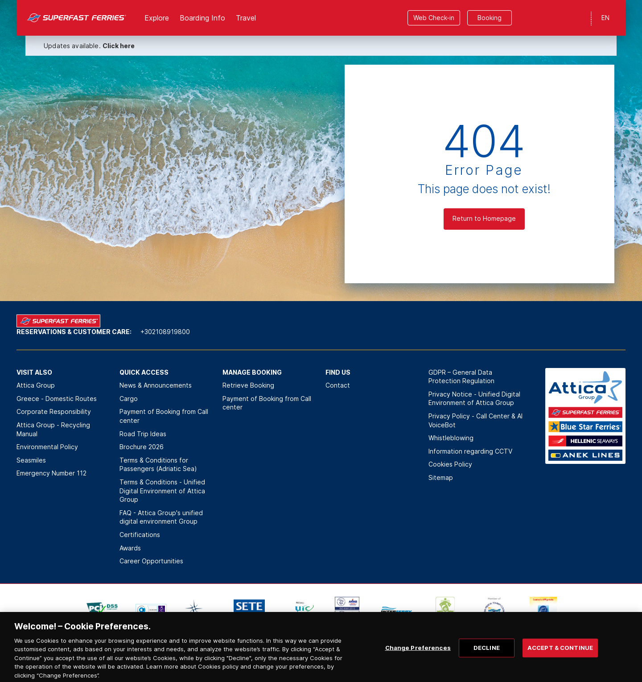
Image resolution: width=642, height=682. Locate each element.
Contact (337, 385)
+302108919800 (165, 331)
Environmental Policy (47, 447)
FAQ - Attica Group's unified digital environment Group (161, 517)
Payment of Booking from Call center (163, 416)
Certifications (139, 534)
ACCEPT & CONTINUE (560, 657)
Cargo (128, 398)
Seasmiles (31, 460)
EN (605, 17)
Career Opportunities (151, 561)
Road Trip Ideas (142, 434)
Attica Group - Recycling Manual (53, 429)
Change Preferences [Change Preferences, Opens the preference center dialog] (418, 657)
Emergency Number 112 (51, 473)
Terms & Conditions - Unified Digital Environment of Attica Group (162, 490)
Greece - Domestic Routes (56, 398)
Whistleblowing (450, 438)
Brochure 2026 (141, 447)
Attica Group (35, 385)
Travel (246, 17)
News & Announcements (155, 385)
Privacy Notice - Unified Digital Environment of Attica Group (474, 398)
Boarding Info (202, 17)
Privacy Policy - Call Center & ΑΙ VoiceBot (475, 420)
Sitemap (440, 477)
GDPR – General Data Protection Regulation (461, 376)
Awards (130, 548)
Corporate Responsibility (53, 411)
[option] (102, 610)
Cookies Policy (450, 464)
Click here (119, 46)
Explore (156, 17)
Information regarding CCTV (470, 451)
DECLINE (486, 657)
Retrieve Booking (248, 385)
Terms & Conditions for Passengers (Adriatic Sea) (158, 464)
